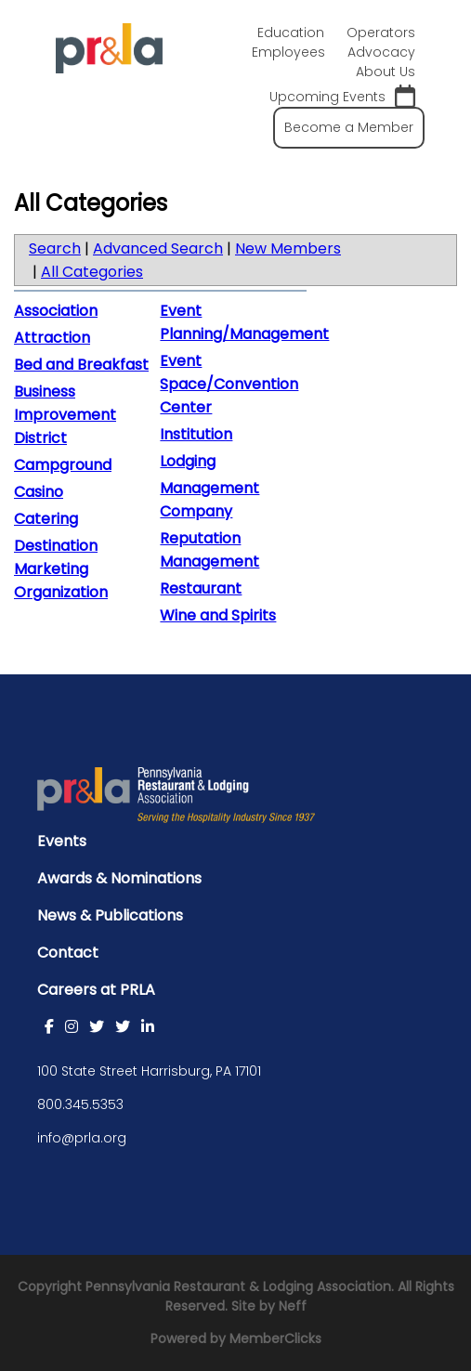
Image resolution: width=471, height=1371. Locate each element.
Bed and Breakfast (81, 364)
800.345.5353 (80, 1104)
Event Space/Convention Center (229, 384)
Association (56, 310)
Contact (67, 952)
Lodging (188, 461)
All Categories (92, 271)
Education (290, 32)
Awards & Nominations (119, 878)
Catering (46, 518)
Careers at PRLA (96, 989)
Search (55, 248)
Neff (293, 1306)
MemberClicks (275, 1338)
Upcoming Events (342, 97)
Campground (62, 465)
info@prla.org (81, 1138)
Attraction (52, 337)
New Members (288, 248)
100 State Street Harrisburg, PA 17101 (149, 1071)
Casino (38, 492)
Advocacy (381, 52)
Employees (288, 52)
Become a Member (348, 127)
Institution (196, 434)
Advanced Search (158, 248)
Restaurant (201, 588)
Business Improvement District (65, 415)
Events (61, 841)
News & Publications (110, 915)
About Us (385, 71)
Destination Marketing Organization (61, 569)
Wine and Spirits (218, 615)
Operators (381, 32)
